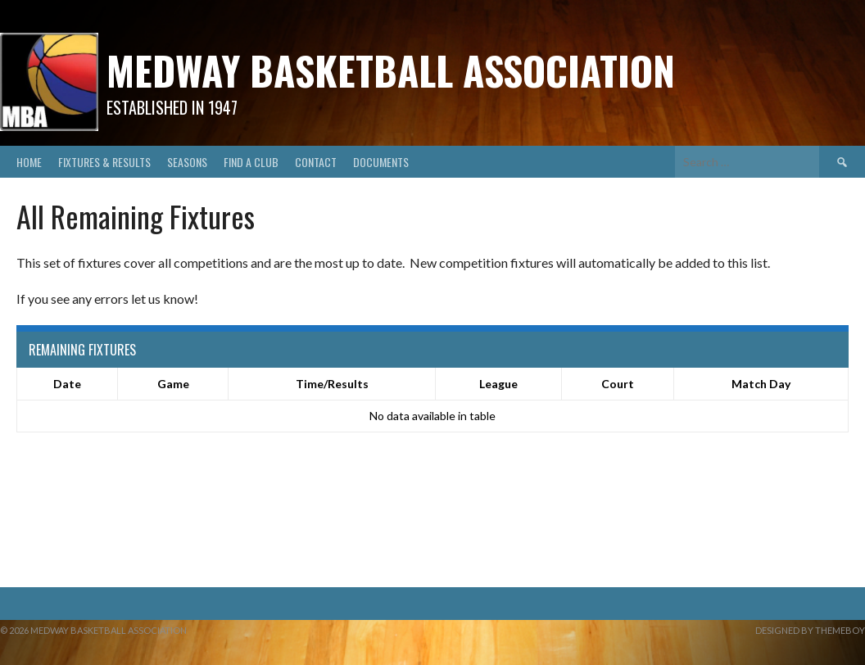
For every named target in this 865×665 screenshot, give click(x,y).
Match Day (760, 384)
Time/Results (332, 384)
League (498, 384)
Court (617, 384)
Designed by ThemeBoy (810, 630)
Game (173, 384)
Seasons (187, 161)
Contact (316, 161)
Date (67, 384)
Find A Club (251, 161)
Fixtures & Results (104, 161)
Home (29, 161)
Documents (381, 161)
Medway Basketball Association (390, 70)
